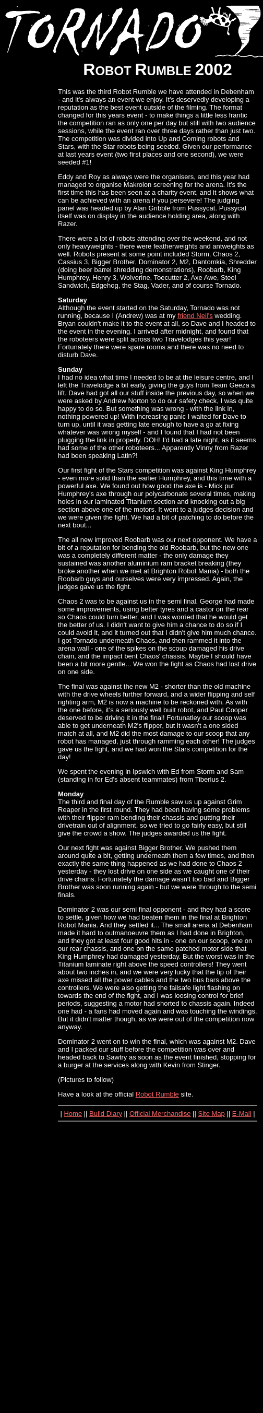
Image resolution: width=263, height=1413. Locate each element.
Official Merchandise (160, 1113)
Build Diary (105, 1113)
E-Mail (242, 1113)
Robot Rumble (157, 1094)
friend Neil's (195, 316)
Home (73, 1113)
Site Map (211, 1113)
